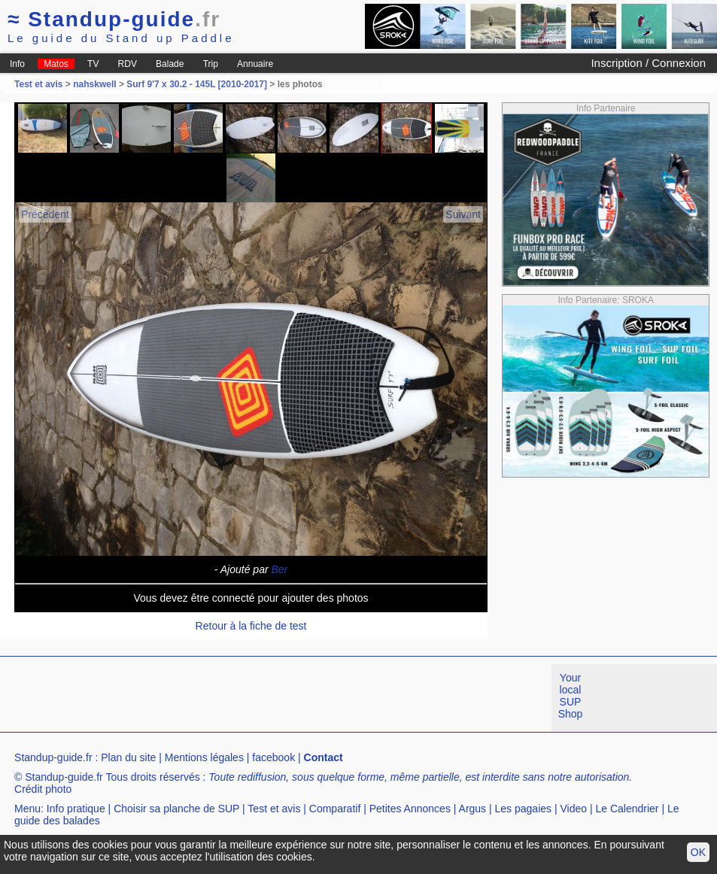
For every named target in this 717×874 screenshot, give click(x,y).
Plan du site (128, 757)
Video (573, 809)
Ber (280, 569)
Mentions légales (204, 757)
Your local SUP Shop (570, 696)
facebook (273, 757)
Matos (56, 64)
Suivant (463, 214)
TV (93, 64)
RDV (127, 64)
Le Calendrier (626, 809)
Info (17, 64)
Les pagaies (523, 809)
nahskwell (94, 84)
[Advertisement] (274, 698)
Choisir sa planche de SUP (176, 809)
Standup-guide (114, 19)
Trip (210, 64)
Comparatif (334, 809)
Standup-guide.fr (53, 757)
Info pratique (76, 809)
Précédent (45, 214)
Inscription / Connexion (648, 62)
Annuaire (255, 64)
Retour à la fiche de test (251, 626)
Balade (170, 64)
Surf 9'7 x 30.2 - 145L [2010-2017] (196, 84)
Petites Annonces (410, 809)
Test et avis (39, 84)
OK (698, 852)
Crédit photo (42, 789)
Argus (473, 809)
